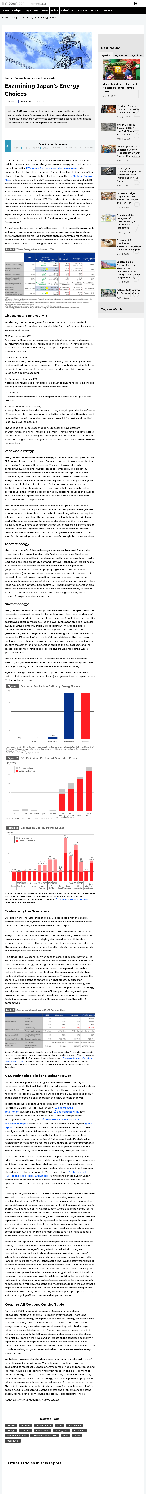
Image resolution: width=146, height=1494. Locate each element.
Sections (95, 10)
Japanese (81, 10)
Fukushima (75, 1425)
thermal (25, 1430)
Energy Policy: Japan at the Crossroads (32, 78)
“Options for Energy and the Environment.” (52, 168)
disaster (25, 1425)
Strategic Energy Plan (44, 1435)
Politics (11, 101)
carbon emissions (16, 1435)
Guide (54, 10)
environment (44, 1425)
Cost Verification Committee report (71, 899)
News (45, 10)
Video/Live (67, 10)
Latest (5, 10)
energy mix (62, 1430)
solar (65, 1435)
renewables (42, 1430)
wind (77, 1435)
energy (10, 1430)
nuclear (11, 1425)
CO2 (59, 1425)
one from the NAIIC (66, 1111)
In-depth (17, 10)
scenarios (79, 1430)
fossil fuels (12, 1440)
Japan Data (31, 10)
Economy (26, 101)
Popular (108, 10)
